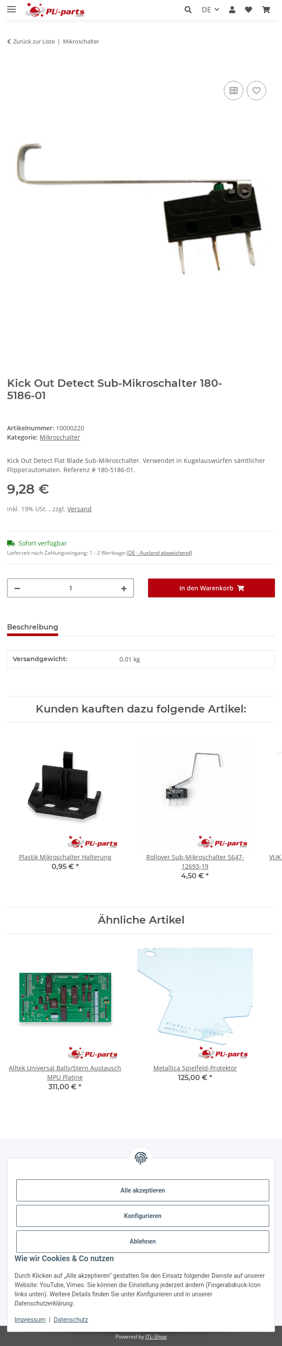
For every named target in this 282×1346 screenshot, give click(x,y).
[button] (191, 9)
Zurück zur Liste (34, 41)
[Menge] (70, 588)
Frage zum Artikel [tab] (104, 627)
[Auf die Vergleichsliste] (233, 90)
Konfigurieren (142, 1215)
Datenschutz (71, 1319)
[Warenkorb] (266, 9)
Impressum (30, 1319)
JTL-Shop (156, 1336)
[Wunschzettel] (248, 9)
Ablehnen (143, 1241)
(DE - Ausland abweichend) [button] (159, 553)
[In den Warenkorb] (14, 69)
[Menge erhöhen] (124, 588)
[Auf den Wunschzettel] (256, 90)
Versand (79, 509)
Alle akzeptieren (142, 1190)
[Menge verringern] (17, 588)
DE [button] (206, 10)
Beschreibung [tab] (32, 627)
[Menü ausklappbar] (11, 5)
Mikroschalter (60, 437)
